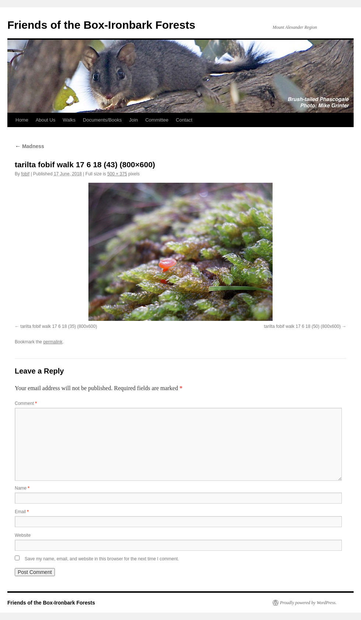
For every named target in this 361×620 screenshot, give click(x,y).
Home (21, 120)
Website (23, 535)
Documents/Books (102, 120)
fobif (25, 173)
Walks (69, 120)
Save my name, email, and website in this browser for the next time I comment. (102, 558)
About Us (45, 120)
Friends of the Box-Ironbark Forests (101, 25)
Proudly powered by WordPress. (308, 602)
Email (22, 511)
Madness (29, 146)
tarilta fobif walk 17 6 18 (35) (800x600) (58, 326)
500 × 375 (117, 173)
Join (133, 120)
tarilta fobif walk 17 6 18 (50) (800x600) (302, 326)
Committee (156, 120)
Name (22, 488)
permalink (52, 341)
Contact (184, 120)
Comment (26, 403)
